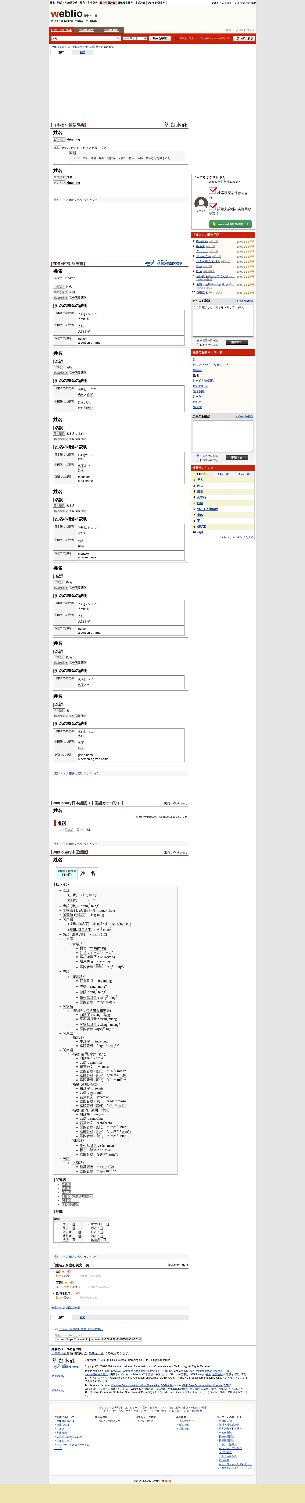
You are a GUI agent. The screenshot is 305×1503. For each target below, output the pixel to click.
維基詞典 (78, 934)
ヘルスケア (124, 1410)
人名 (81, 314)
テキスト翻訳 (201, 301)
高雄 (93, 1083)
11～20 (223, 473)
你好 (200, 532)
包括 (89, 1010)
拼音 (72, 895)
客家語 (68, 910)
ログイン (232, 2)
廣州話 (77, 976)
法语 (66, 1239)
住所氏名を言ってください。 (215, 276)
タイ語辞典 (225, 1451)
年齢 (140, 158)
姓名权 (197, 402)
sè (106, 923)
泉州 (93, 1053)
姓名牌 (197, 407)
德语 (66, 1223)
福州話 (77, 1037)
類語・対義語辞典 (67, 2)
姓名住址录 (200, 386)
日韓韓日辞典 (125, 2)
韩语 (94, 1235)
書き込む (165, 158)
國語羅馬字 (88, 956)
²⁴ (123, 1071)
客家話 (85, 1024)
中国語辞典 (91, 47)
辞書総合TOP (248, 2)
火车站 (201, 497)
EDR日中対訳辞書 (68, 264)
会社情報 (184, 1424)
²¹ (113, 1001)
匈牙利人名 (203, 256)
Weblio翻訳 (225, 1432)
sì (94, 923)
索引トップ (61, 199)
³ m (106, 1001)
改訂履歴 (217, 1374)
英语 (66, 1227)
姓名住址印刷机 (203, 380)
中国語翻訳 (111, 30)
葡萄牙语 (69, 1235)
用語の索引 (76, 199)
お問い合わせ (145, 1420)
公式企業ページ (187, 1420)
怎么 (200, 485)
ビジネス (104, 1407)
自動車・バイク (159, 1407)
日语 (94, 1231)
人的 (81, 331)
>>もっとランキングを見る (237, 537)
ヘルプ (60, 1428)
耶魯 (83, 980)
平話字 (80, 914)
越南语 (95, 1239)
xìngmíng (73, 139)
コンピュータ (132, 1407)
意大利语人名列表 (208, 261)
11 (174, 817)
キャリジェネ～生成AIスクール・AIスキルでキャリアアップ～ (234, 1467)
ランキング (91, 199)
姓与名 (197, 370)
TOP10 (201, 474)
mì (105, 980)
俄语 (94, 1227)
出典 (138, 817)
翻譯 (57, 1218)
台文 (90, 1066)
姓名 (69, 177)
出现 (200, 491)
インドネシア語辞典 (230, 1447)
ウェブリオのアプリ (108, 1420)
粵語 (66, 905)
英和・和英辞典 (89, 2)
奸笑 (200, 503)
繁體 (73, 871)
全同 (75, 297)
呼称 (81, 527)
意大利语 (97, 1223)
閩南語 (68, 918)
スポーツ (146, 1410)
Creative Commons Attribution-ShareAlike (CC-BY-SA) (142, 1370)
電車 (144, 1407)
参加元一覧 (96, 1353)
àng (112, 910)
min (97, 934)
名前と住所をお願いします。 (215, 284)
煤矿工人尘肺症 (207, 509)
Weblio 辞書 (58, 47)
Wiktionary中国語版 (70, 852)
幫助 (99, 965)
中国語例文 (86, 30)
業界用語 (117, 1407)
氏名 (104, 148)
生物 (156, 1410)
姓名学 (200, 246)
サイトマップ (64, 1439)
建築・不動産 (190, 1407)
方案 (88, 929)
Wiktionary (180, 803)
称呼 (81, 541)
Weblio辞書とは (65, 1420)
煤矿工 (201, 526)
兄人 (200, 480)
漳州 (84, 1083)
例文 (82, 52)
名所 (69, 367)
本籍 (148, 158)
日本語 (69, 829)
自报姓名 (202, 292)
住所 (123, 158)
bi (121, 1126)
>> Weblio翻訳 (244, 301)
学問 (203, 1407)
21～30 (244, 473)
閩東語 (68, 914)
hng (109, 980)
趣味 (136, 1410)
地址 (88, 402)
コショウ (91, 527)
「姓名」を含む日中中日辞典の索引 (81, 1328)
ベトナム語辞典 (228, 1455)
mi (99, 923)
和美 (103, 1010)
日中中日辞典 (107, 2)
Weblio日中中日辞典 (96, 1374)
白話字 (89, 910)
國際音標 (86, 966)
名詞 (72, 292)
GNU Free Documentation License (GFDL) (206, 1370)
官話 (66, 890)
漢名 (199, 266)
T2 (104, 934)
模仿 (83, 1149)
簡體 (60, 871)
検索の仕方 (63, 1424)
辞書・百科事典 (193, 1410)
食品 (163, 1410)
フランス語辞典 (228, 1443)
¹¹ (114, 1028)
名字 (86, 148)
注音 (72, 899)
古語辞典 (140, 2)
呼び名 (82, 533)
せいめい (69, 278)
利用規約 (62, 1432)
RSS (168, 1480)
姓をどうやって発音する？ (211, 364)
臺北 (101, 1053)
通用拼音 (86, 961)
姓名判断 (202, 241)
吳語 (66, 934)
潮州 (72, 929)
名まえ (70, 433)
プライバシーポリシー (69, 1436)
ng (102, 914)
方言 (179, 1410)
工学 (177, 1407)
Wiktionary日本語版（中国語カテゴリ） (87, 803)
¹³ (124, 1101)
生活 (113, 1410)
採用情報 (184, 1428)
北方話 (68, 938)
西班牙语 (69, 1231)
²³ (124, 1105)
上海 (75, 1162)
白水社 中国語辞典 (68, 125)
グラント (202, 251)
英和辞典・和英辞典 (230, 1428)
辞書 (52, 2)
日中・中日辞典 (61, 30)
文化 (105, 1410)
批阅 (200, 515)
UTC (181, 817)
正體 (67, 871)
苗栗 (96, 1010)
